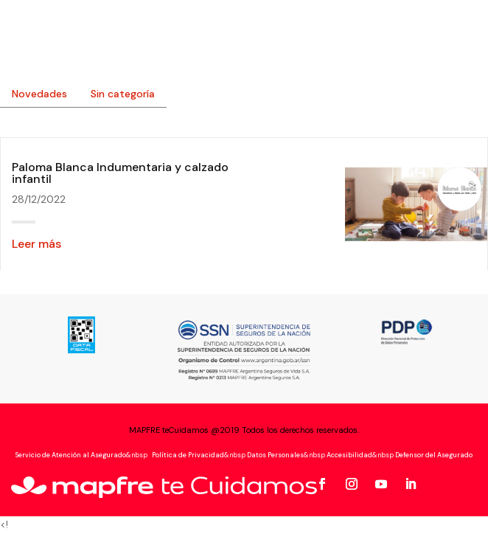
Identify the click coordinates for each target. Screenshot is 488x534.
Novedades (39, 93)
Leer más (36, 244)
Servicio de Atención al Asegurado (70, 455)
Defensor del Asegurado (434, 455)
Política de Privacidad (187, 455)
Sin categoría (123, 93)
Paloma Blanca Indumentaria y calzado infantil (120, 173)
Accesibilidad (349, 455)
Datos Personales (275, 455)
